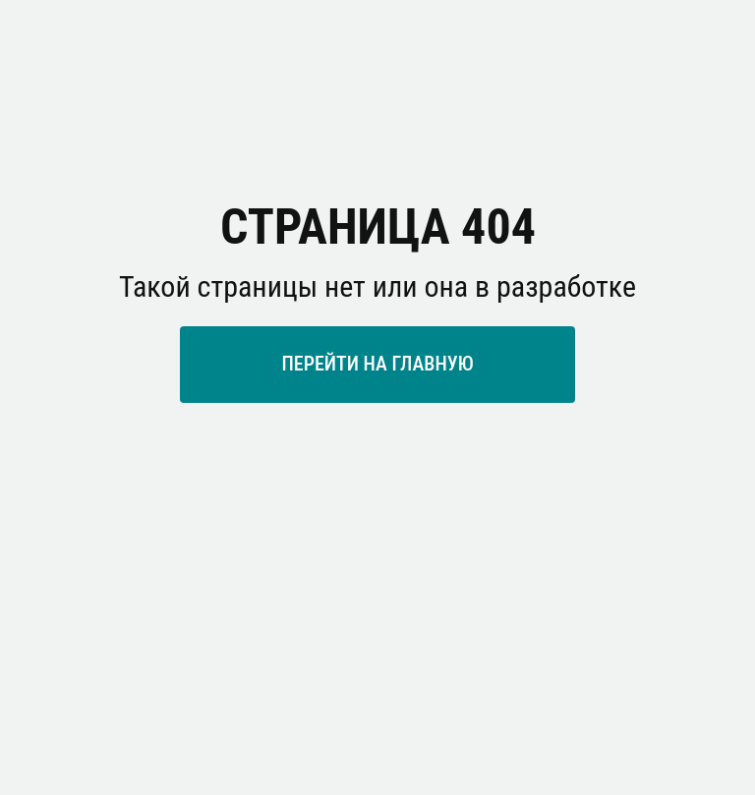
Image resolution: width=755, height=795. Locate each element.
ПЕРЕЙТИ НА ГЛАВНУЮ (377, 363)
